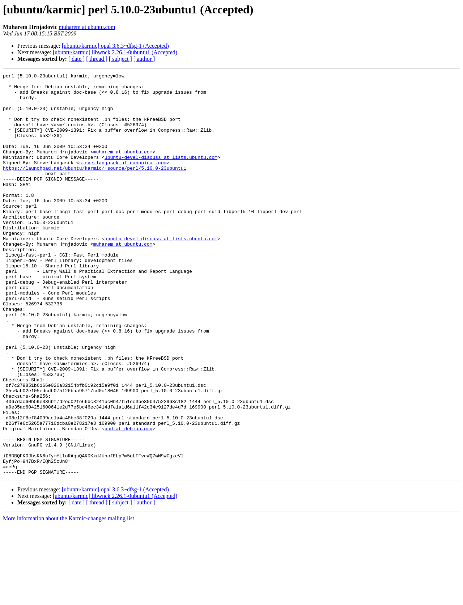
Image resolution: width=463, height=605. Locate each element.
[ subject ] (120, 59)
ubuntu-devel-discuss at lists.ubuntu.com (161, 174)
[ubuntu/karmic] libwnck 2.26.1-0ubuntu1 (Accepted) (115, 52)
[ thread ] (96, 59)
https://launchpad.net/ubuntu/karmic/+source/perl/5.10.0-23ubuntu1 (94, 187)
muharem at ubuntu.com (87, 27)
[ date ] (76, 59)
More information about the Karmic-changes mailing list (68, 599)
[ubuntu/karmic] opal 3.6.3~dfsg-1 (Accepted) (115, 46)
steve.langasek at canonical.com (123, 181)
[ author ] (144, 59)
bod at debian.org (129, 500)
